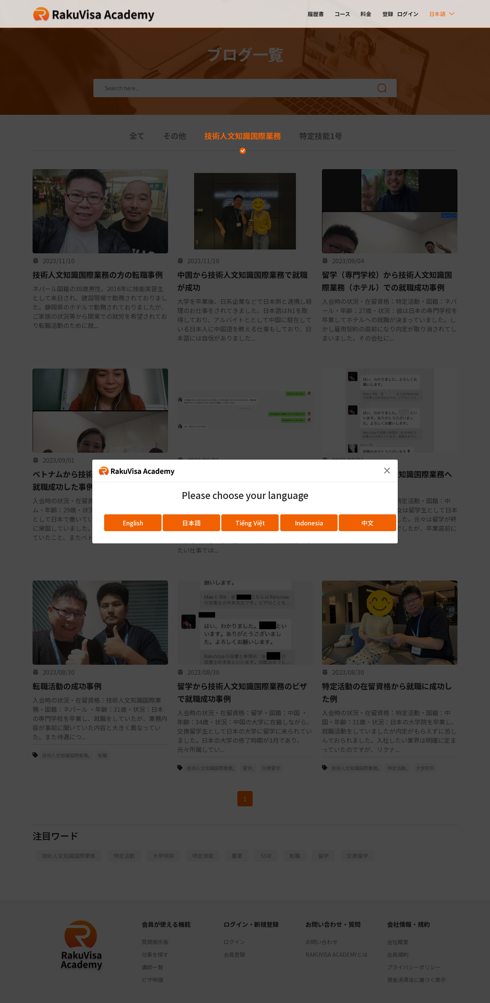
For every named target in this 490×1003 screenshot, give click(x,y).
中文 (367, 522)
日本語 (191, 522)
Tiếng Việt (250, 522)
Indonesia (309, 522)
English (132, 522)
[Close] (387, 470)
